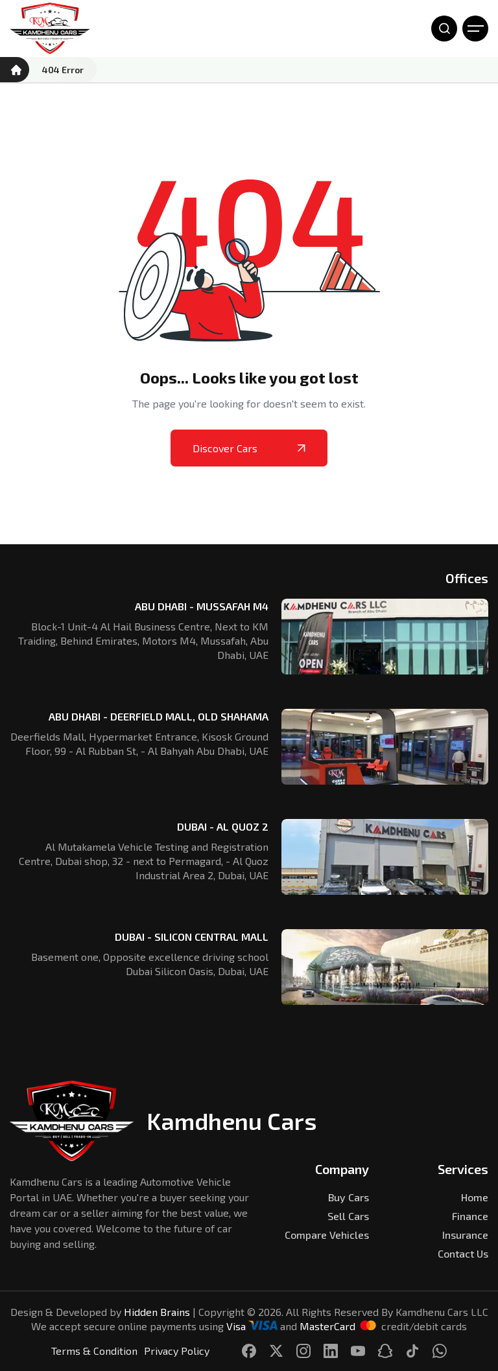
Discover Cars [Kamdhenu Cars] (249, 448)
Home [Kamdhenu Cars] (474, 1197)
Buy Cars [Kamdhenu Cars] (348, 1197)
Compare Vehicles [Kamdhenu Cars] (327, 1234)
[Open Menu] (475, 28)
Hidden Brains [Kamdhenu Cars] (157, 1312)
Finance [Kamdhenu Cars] (470, 1216)
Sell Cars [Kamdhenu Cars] (348, 1216)
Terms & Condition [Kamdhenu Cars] (94, 1350)
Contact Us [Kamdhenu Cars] (463, 1253)
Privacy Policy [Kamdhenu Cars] (176, 1350)
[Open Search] (444, 28)
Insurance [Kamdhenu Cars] (465, 1234)
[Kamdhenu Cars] (50, 28)
